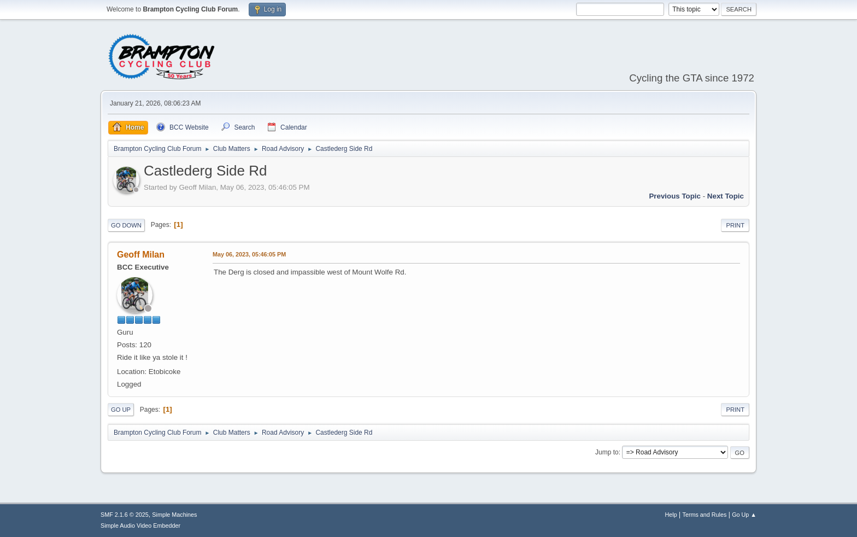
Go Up (121, 409)
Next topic (725, 196)
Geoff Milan (141, 254)
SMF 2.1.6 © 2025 (125, 514)
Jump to (607, 452)
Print (735, 225)
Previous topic (675, 196)
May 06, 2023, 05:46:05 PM (249, 254)
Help (671, 514)
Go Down (126, 225)
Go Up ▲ (744, 514)
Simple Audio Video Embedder (140, 525)
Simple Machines (174, 514)
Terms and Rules (705, 514)
